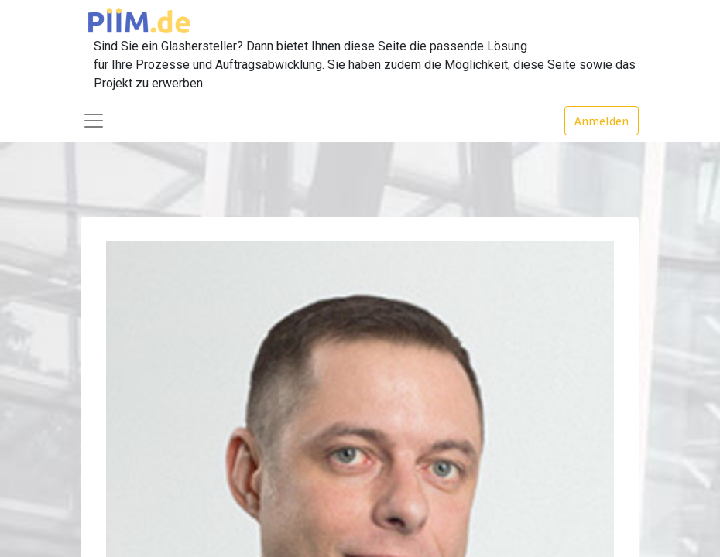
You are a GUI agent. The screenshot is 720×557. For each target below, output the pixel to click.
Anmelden (601, 120)
